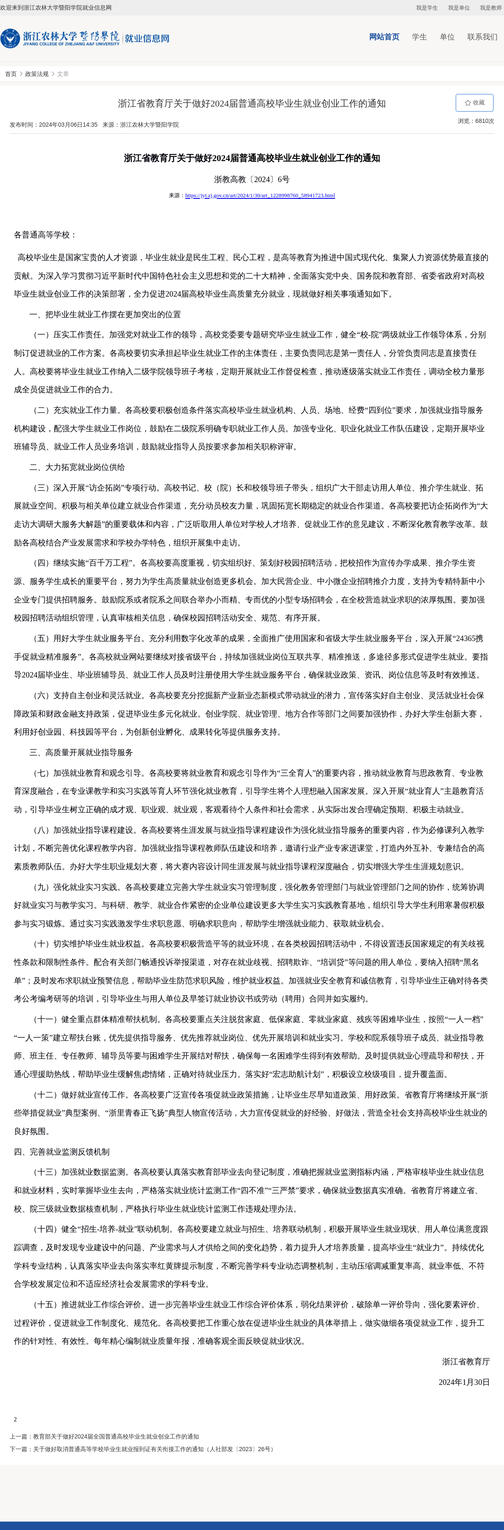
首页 (11, 73)
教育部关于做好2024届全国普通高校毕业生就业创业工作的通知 (116, 1436)
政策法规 (37, 73)
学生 (419, 37)
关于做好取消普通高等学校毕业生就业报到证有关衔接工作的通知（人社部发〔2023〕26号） (154, 1449)
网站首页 (384, 37)
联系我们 (482, 37)
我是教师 (491, 8)
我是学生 (427, 8)
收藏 (475, 102)
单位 (447, 37)
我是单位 (459, 8)
